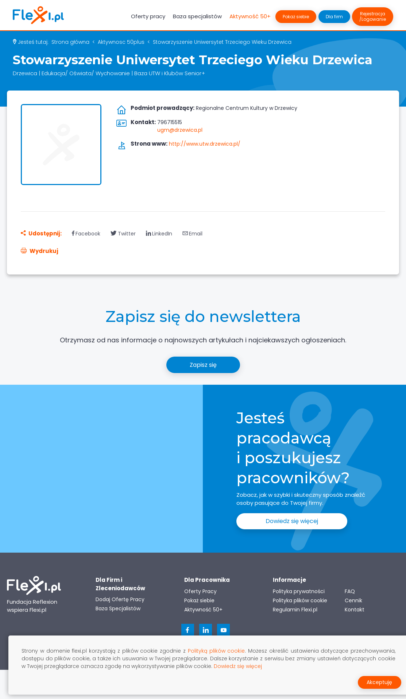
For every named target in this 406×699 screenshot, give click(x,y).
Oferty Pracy (200, 591)
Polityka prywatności (299, 591)
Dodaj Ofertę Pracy (120, 599)
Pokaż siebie (296, 17)
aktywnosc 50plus (121, 42)
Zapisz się (203, 365)
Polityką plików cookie (216, 650)
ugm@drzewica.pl (179, 130)
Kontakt (354, 609)
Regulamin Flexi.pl (295, 609)
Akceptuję (379, 682)
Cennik (353, 600)
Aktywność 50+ (250, 16)
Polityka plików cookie (300, 600)
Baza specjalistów (197, 16)
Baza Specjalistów (118, 608)
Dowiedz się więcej (292, 521)
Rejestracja (372, 16)
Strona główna (70, 42)
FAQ (350, 591)
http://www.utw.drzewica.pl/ (204, 143)
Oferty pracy (148, 16)
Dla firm (334, 17)
